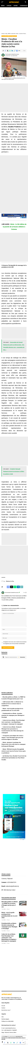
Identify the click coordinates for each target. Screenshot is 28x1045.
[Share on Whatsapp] (10, 51)
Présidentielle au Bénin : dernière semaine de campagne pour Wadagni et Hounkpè (12, 715)
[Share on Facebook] (5, 51)
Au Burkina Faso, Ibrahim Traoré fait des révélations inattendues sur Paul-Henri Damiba (13, 757)
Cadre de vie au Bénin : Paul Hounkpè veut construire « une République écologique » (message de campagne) (13, 722)
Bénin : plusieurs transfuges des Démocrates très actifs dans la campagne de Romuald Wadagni (13, 744)
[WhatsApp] (26, 593)
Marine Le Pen (10, 581)
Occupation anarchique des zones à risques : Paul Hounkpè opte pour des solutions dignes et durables (12, 737)
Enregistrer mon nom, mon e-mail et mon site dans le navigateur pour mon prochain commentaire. (14, 642)
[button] (15, 51)
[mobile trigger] (2, 2)
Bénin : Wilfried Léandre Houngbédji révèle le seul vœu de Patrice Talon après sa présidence (13, 751)
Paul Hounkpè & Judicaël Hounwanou (12, 54)
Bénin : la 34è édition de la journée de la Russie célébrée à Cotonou (14, 226)
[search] (25, 2)
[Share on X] (8, 51)
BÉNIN (9, 36)
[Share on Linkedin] (12, 51)
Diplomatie (14, 36)
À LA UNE (4, 36)
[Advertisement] (14, 13)
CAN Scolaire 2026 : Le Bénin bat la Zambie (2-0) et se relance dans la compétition (12, 703)
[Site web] (24, 593)
